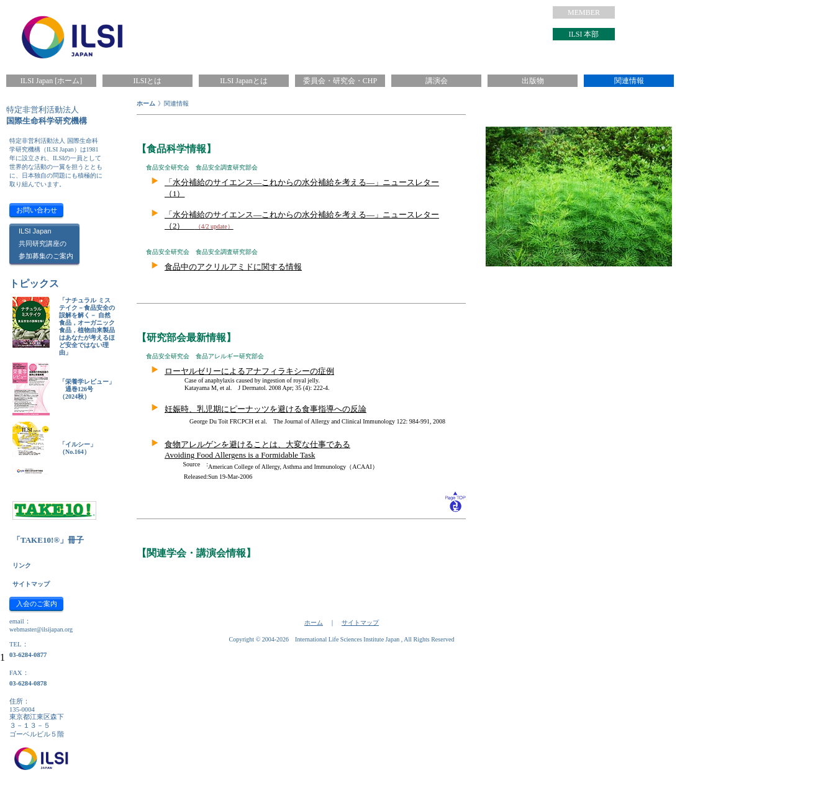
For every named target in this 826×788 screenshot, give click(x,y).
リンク (21, 565)
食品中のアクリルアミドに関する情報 (233, 266)
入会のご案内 (36, 603)
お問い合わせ (36, 210)
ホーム (146, 103)
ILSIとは (148, 80)
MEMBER (584, 12)
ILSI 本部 (584, 34)
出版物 (533, 80)
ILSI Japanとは (243, 80)
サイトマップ (31, 584)
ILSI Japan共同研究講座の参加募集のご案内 (46, 243)
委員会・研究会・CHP (340, 80)
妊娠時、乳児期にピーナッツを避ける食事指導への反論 (265, 409)
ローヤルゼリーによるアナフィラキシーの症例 (249, 371)
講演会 (436, 80)
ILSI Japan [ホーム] (51, 80)
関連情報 (629, 80)
